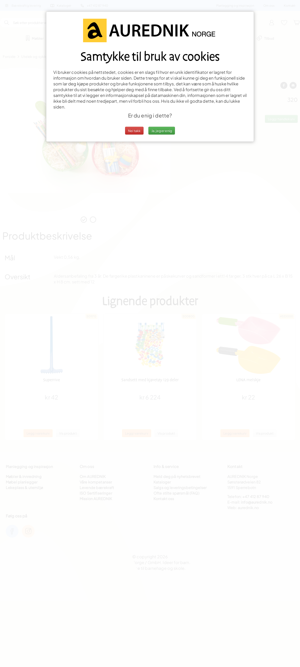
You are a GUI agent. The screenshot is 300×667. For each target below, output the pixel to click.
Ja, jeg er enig (161, 131)
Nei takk (134, 131)
